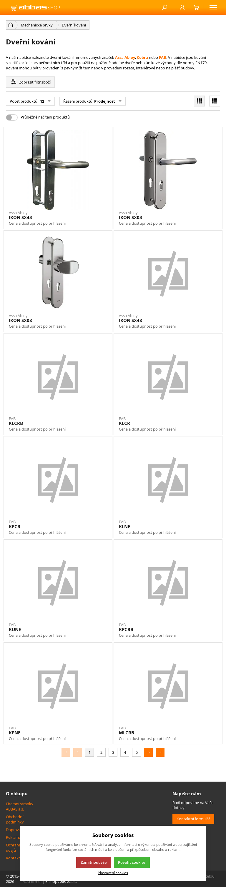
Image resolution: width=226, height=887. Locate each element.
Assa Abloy (125, 57)
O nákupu (17, 793)
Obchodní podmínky (15, 819)
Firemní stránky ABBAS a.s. (19, 806)
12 (41, 101)
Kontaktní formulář (193, 818)
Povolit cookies (131, 862)
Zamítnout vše (94, 862)
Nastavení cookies (113, 872)
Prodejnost (104, 101)
